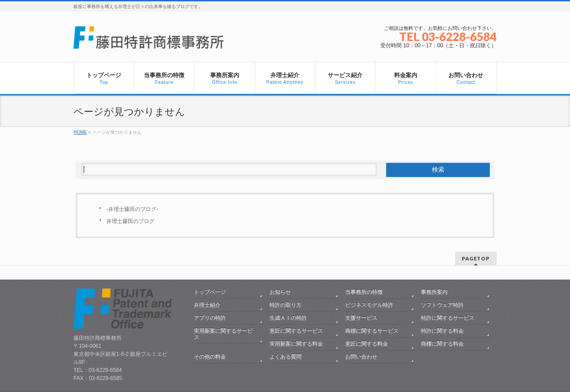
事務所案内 (434, 292)
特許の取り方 (285, 305)
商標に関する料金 (442, 344)
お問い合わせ (361, 357)
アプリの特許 (210, 318)
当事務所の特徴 (364, 292)
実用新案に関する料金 (296, 344)
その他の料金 (210, 357)
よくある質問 (285, 357)
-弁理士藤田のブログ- (132, 209)
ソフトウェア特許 (442, 305)
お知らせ (280, 292)
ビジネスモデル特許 (369, 305)
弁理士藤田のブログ (130, 221)
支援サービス (361, 318)
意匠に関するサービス (296, 331)
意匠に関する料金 (366, 344)
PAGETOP (476, 258)
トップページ (210, 292)
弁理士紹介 (207, 305)
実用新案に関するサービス (223, 334)
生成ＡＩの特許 (288, 318)
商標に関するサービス (372, 331)
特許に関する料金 (442, 331)
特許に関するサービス (447, 318)
